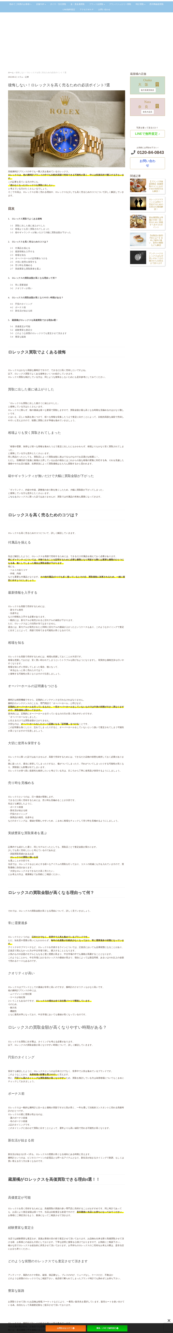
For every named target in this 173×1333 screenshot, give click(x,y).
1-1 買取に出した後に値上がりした (27, 225)
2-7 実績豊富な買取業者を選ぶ (24, 269)
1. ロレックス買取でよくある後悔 (25, 219)
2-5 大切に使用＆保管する (22, 262)
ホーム (11, 73)
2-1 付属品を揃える (20, 248)
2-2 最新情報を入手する (21, 251)
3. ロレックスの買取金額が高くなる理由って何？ (32, 278)
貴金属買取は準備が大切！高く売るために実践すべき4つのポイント (156, 222)
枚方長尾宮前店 (147, 90)
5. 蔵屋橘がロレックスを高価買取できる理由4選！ (33, 320)
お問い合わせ (147, 163)
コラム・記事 (23, 77)
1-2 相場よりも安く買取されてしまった (29, 229)
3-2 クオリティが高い (20, 288)
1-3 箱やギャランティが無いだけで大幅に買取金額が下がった (39, 232)
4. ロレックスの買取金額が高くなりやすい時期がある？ (35, 297)
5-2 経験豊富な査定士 (20, 330)
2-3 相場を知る (17, 255)
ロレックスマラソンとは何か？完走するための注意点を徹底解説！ (156, 204)
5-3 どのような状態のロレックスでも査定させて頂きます (37, 333)
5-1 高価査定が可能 (19, 326)
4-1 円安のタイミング (20, 304)
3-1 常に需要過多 (18, 285)
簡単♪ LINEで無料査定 (107, 1328)
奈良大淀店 (147, 112)
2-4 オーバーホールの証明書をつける (27, 258)
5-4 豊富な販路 (17, 337)
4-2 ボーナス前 (17, 307)
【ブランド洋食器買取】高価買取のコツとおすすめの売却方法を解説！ (156, 186)
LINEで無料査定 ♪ (147, 133)
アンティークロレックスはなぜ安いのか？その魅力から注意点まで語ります (156, 258)
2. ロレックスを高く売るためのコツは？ (28, 242)
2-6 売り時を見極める (20, 265)
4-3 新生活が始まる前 (20, 311)
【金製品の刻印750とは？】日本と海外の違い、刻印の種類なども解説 (156, 240)
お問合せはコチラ (65, 1328)
